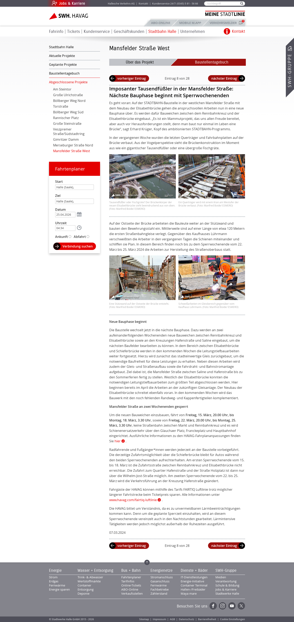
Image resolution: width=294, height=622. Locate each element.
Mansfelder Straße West (71, 151)
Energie (55, 570)
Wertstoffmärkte (89, 581)
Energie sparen (59, 589)
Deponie (83, 593)
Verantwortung (225, 581)
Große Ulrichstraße (68, 95)
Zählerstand (158, 593)
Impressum (159, 619)
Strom (53, 577)
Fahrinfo (56, 31)
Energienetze (161, 570)
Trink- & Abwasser (90, 577)
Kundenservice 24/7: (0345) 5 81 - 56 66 (175, 3)
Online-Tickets (131, 585)
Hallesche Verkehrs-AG (121, 3)
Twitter (241, 606)
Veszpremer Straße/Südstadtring (69, 131)
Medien (220, 577)
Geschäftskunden (129, 31)
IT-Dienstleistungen (194, 577)
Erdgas (53, 581)
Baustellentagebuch (211, 62)
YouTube (232, 606)
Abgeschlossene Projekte (68, 82)
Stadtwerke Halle (227, 593)
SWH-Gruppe (289, 71)
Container (84, 585)
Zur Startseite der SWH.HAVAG (69, 16)
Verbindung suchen (77, 246)
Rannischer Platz (66, 118)
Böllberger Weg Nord (69, 100)
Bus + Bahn (131, 570)
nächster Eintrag (224, 78)
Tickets (73, 31)
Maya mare (189, 593)
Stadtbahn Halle (162, 31)
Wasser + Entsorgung (95, 570)
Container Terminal (194, 585)
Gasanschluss (159, 581)
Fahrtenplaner (70, 169)
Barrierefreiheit (207, 619)
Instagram (222, 606)
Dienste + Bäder (194, 570)
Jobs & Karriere (96, 3)
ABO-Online (160, 23)
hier (118, 441)
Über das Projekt (140, 62)
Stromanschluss (161, 577)
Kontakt (143, 3)
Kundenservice (97, 31)
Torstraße (60, 106)
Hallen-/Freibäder (193, 589)
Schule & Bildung (227, 585)
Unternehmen (192, 31)
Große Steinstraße (67, 123)
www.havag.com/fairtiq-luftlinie (133, 500)
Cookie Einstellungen (232, 619)
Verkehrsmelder (224, 23)
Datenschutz (186, 619)
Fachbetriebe (159, 589)
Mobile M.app (190, 23)
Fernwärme (57, 585)
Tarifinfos (127, 581)
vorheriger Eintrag (131, 78)
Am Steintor (62, 89)
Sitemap (144, 619)
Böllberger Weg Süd (68, 112)
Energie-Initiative (192, 581)
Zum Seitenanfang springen (147, 562)
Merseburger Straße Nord (73, 145)
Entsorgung (86, 589)
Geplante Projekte (63, 64)
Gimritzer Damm (66, 139)
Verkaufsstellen (132, 593)
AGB (172, 619)
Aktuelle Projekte (62, 56)
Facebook (213, 606)
